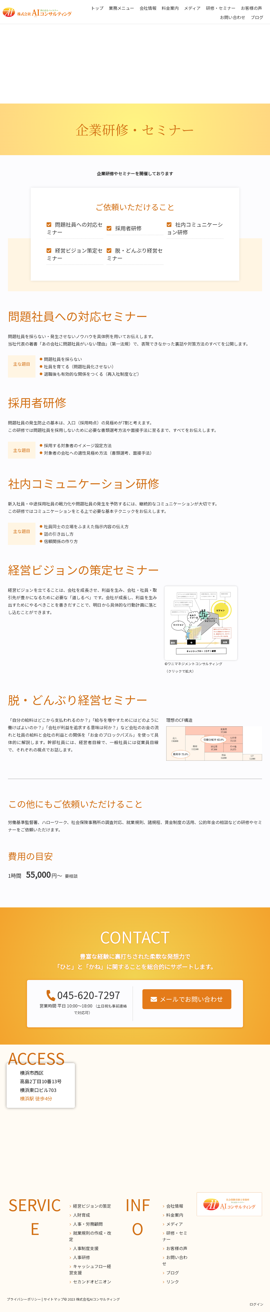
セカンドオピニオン (92, 1281)
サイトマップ (53, 1299)
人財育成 (81, 1215)
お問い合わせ (232, 17)
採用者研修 (128, 228)
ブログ (257, 17)
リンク (172, 1281)
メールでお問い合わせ (191, 999)
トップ (97, 8)
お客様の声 (251, 8)
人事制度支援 (85, 1248)
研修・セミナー (221, 8)
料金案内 (170, 8)
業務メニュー (121, 8)
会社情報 (148, 8)
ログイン (256, 1304)
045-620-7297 (88, 995)
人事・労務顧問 (88, 1224)
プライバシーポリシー (24, 1299)
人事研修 (81, 1257)
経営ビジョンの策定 (92, 1206)
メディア (192, 8)
